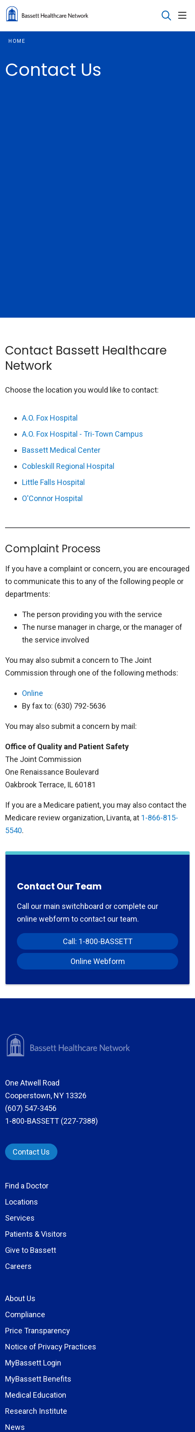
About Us (20, 1298)
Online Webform (97, 961)
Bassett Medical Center (61, 450)
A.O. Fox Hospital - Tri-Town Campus (82, 433)
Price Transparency (37, 1330)
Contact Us (31, 1151)
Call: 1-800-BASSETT (98, 941)
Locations (21, 1201)
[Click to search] (166, 16)
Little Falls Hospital (53, 482)
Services (20, 1217)
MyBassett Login (33, 1362)
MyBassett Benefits (38, 1378)
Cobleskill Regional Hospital (68, 466)
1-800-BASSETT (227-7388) (51, 1120)
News (15, 1427)
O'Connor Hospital (52, 498)
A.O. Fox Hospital (50, 417)
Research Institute (36, 1411)
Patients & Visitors (36, 1234)
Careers (18, 1266)
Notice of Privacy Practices (50, 1346)
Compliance (25, 1314)
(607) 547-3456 (31, 1108)
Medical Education (35, 1394)
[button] (184, 16)
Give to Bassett (30, 1250)
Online (32, 693)
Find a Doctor (27, 1185)
